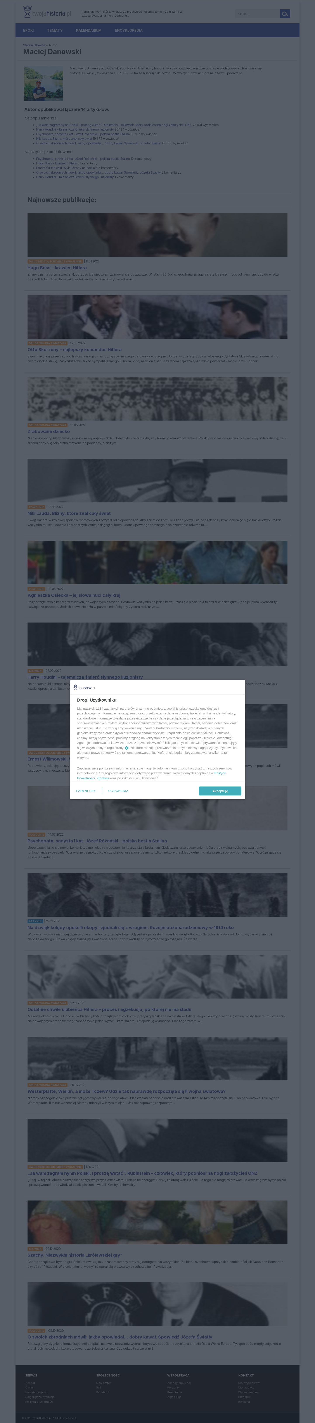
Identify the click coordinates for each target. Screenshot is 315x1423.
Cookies (103, 778)
